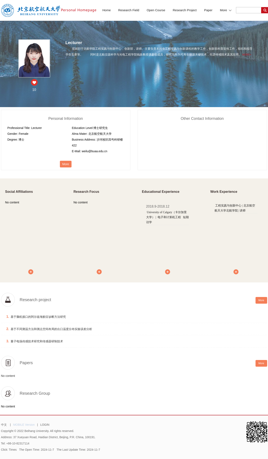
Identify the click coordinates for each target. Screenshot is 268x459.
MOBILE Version (24, 424)
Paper (208, 10)
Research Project (185, 10)
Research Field (128, 10)
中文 (4, 424)
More (226, 10)
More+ (246, 54)
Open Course (156, 10)
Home (107, 10)
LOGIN (44, 424)
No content (8, 375)
